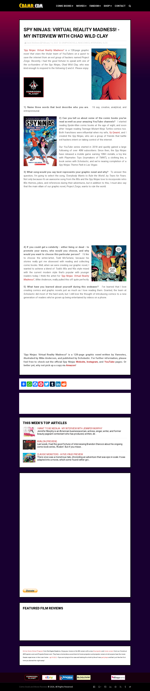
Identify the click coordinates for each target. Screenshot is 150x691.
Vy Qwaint (114, 132)
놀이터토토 (53, 657)
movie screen (108, 651)
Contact (120, 6)
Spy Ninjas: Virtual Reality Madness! (44, 50)
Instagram (92, 361)
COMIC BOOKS (64, 6)
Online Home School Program (33, 651)
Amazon (70, 365)
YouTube (109, 361)
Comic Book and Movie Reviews (33, 687)
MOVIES (81, 6)
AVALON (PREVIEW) (47, 441)
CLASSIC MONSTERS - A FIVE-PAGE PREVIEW (60, 454)
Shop (108, 6)
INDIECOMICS (84, 43)
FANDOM (95, 6)
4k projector (97, 651)
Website (80, 361)
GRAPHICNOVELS (69, 43)
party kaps (104, 657)
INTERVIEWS (96, 43)
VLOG (105, 43)
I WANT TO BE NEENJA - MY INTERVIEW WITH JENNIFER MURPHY (69, 428)
